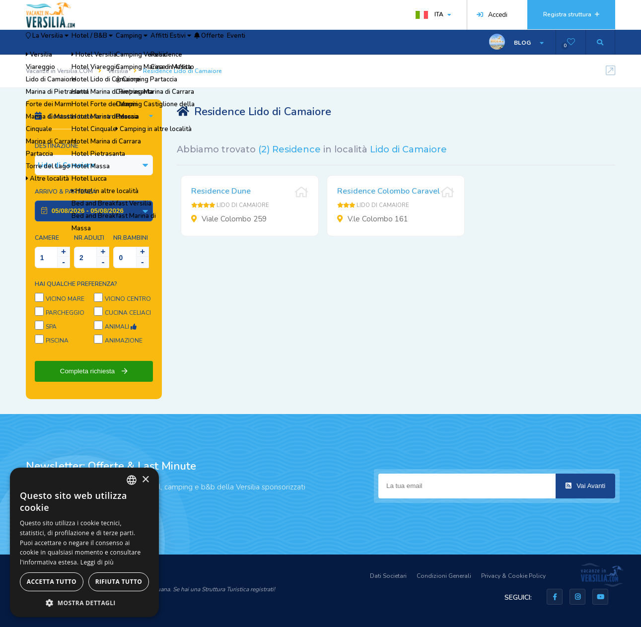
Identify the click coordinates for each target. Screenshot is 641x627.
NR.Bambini (130, 238)
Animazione (123, 341)
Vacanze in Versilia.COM (59, 71)
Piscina (57, 341)
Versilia (118, 71)
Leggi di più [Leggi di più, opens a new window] (97, 562)
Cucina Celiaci (128, 313)
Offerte (290, 42)
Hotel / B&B (122, 42)
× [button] (145, 480)
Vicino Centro (128, 299)
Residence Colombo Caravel (388, 191)
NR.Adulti (89, 238)
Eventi (332, 42)
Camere (47, 238)
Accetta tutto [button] (51, 581)
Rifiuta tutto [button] (118, 581)
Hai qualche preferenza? (76, 284)
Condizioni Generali (444, 576)
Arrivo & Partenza (65, 192)
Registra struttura (571, 14)
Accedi (492, 14)
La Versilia (57, 42)
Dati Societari (388, 576)
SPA (51, 327)
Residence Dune (221, 191)
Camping (179, 42)
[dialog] (84, 542)
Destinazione (56, 146)
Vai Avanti (585, 485)
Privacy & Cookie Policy (513, 576)
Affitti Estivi (236, 42)
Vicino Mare (65, 299)
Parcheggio (65, 313)
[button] (84, 602)
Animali (121, 327)
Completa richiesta (94, 371)
